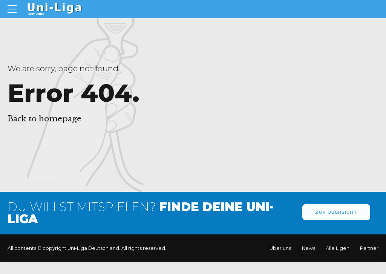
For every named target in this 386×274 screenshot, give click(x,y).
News (308, 248)
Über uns (280, 248)
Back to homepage (44, 119)
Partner (369, 248)
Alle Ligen (337, 248)
